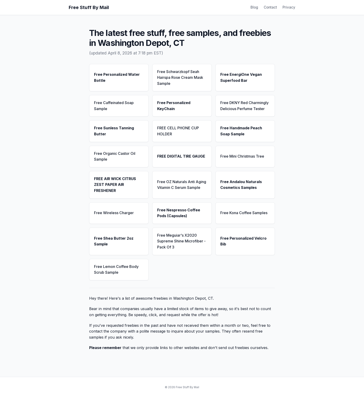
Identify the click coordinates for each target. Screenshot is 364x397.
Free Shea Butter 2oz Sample (113, 241)
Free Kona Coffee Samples (243, 212)
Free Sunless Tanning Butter (114, 131)
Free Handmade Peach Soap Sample (241, 131)
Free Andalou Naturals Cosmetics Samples (241, 184)
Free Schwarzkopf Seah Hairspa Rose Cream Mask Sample (180, 77)
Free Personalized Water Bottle (117, 77)
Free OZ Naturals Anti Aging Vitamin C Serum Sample (181, 184)
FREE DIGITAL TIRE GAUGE (181, 156)
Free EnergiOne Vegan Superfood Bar (241, 77)
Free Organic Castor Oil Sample (114, 156)
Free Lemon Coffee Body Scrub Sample (116, 269)
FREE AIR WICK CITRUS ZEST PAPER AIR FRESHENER (115, 184)
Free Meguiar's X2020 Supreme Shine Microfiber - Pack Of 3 (181, 241)
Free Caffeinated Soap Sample (114, 105)
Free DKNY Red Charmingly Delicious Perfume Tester (244, 105)
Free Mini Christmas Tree (242, 156)
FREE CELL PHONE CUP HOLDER (178, 131)
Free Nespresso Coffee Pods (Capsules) (178, 213)
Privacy (289, 7)
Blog (254, 7)
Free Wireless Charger (114, 212)
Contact (270, 7)
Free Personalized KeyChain (173, 105)
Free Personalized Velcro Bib (243, 241)
